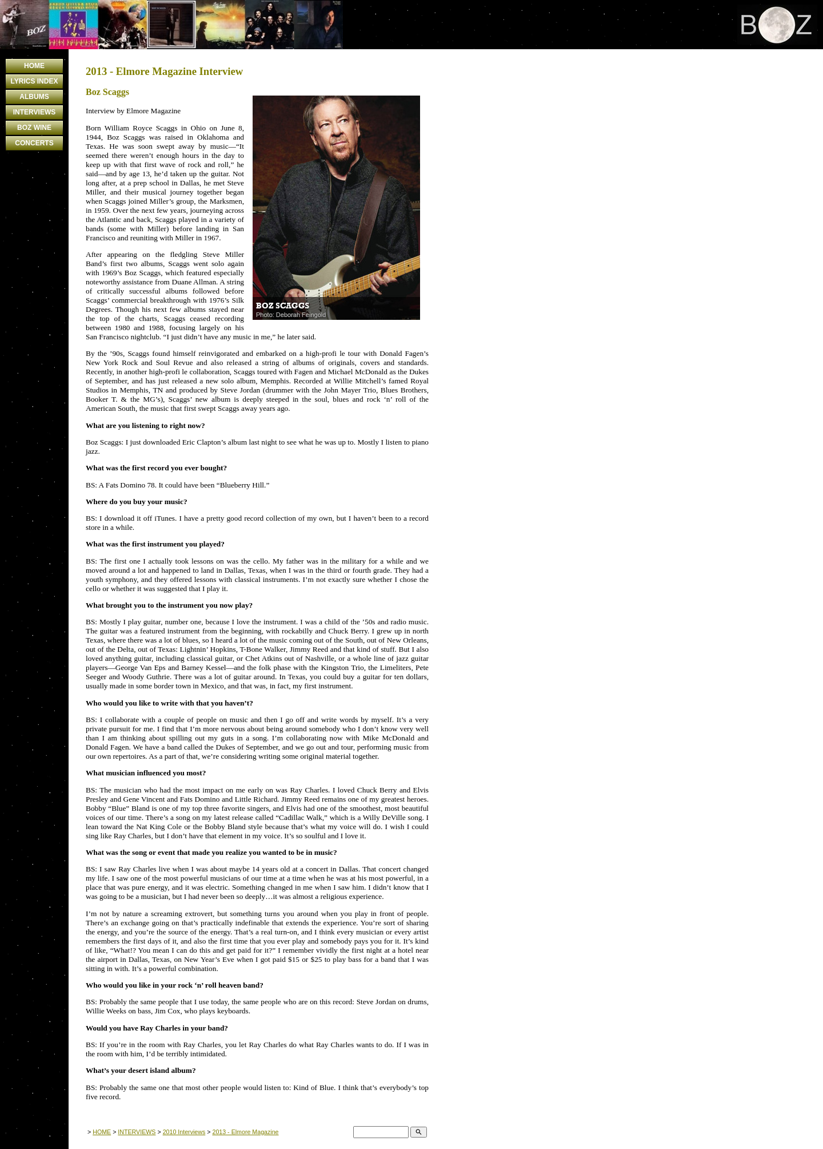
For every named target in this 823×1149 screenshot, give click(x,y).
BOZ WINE (34, 128)
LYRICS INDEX (34, 81)
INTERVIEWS (34, 112)
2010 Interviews (184, 1131)
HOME (34, 66)
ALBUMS (34, 97)
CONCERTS (34, 143)
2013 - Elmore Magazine (245, 1131)
